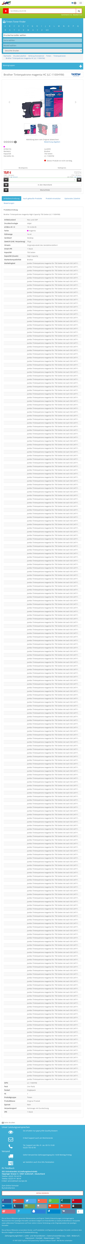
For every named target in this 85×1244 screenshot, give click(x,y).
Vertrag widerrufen (42, 1193)
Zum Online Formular (10, 1185)
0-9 (47, 30)
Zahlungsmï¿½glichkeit (14, 1236)
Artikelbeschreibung (11, 198)
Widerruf (75, 1236)
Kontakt (39, 1238)
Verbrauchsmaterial (36, 56)
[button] (9, 101)
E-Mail (25, 1138)
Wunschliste (45, 190)
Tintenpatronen (59, 56)
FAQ (58, 1238)
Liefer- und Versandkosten (35, 1236)
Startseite (7, 56)
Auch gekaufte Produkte (32, 198)
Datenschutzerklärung (56, 1236)
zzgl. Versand (13, 177)
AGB (68, 1236)
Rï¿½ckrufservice (8, 1188)
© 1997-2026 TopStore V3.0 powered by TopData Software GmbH (34, 1240)
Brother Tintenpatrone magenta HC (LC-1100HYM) (25, 58)
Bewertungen (9, 203)
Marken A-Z (77, 15)
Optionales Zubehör (72, 198)
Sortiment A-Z (66, 15)
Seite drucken (8, 1122)
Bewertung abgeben (52, 142)
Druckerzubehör (19, 56)
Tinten (48, 56)
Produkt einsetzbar (53, 198)
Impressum (29, 1238)
